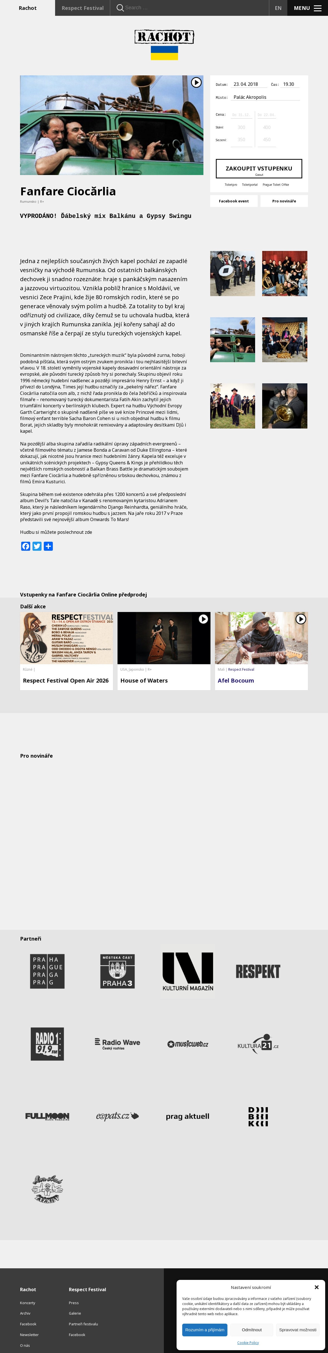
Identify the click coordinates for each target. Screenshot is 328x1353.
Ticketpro (231, 184)
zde (88, 532)
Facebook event (234, 200)
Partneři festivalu (83, 1304)
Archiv (25, 1294)
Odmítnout (252, 1329)
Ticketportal (250, 184)
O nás (25, 1325)
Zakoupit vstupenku (259, 170)
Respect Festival (83, 8)
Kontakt (26, 1336)
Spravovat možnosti (297, 1329)
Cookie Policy (248, 1342)
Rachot (28, 8)
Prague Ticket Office (276, 184)
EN (278, 8)
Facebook (28, 1304)
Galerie (75, 1294)
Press (74, 1283)
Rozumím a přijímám (204, 1329)
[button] (317, 1287)
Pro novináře (284, 200)
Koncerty (27, 1283)
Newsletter (29, 1315)
